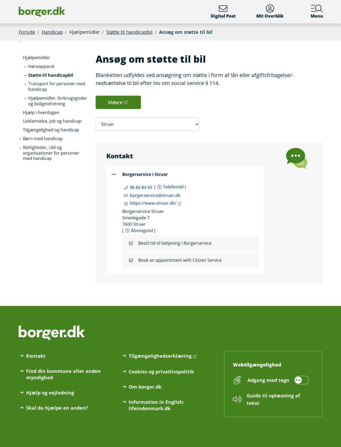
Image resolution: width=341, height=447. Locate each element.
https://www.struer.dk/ (153, 203)
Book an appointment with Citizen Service (175, 260)
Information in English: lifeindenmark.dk (156, 405)
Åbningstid (142, 230)
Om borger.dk (145, 387)
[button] (36, 57)
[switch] (277, 380)
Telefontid (173, 187)
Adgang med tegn (268, 380)
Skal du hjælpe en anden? (57, 408)
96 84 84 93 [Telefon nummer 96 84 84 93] (141, 187)
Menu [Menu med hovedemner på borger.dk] (317, 11)
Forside (27, 32)
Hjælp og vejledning (50, 392)
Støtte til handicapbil (129, 32)
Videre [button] (115, 102)
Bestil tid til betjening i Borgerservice (170, 243)
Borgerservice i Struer (145, 174)
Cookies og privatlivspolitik (161, 371)
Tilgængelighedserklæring (160, 356)
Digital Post (223, 11)
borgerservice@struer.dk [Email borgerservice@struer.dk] (155, 195)
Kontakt (36, 356)
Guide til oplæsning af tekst (273, 399)
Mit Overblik (270, 11)
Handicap (52, 32)
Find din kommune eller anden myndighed (63, 374)
